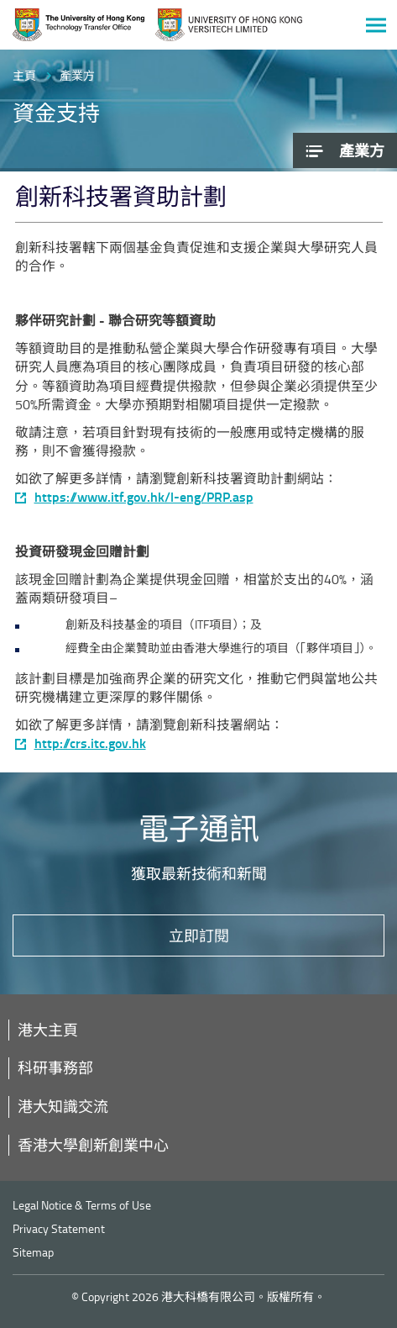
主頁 (24, 75)
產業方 (77, 75)
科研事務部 (55, 1067)
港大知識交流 (63, 1106)
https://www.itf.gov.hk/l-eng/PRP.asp (143, 496)
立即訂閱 (199, 935)
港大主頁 (48, 1030)
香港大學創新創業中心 (93, 1145)
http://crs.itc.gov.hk (90, 743)
